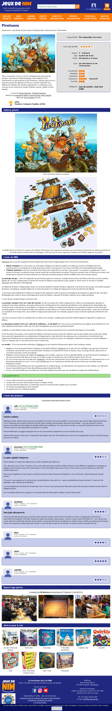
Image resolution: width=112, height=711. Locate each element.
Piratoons (6, 262)
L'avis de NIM (16, 30)
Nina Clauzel (46, 95)
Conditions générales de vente (40, 700)
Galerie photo (6, 30)
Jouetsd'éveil (43, 17)
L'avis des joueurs (13, 395)
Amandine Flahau (21, 95)
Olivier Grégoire (25, 93)
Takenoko (28, 639)
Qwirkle (101, 639)
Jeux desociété (7, 17)
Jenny (16, 551)
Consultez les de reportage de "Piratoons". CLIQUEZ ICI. (56, 592)
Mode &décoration (73, 17)
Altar (16, 532)
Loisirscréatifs (31, 17)
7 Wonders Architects (65, 640)
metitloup (18, 502)
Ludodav (17, 570)
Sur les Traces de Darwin (10, 640)
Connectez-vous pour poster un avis (56, 400)
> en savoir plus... (40, 702)
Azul (10, 662)
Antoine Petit (34, 95)
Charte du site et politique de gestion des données (40, 698)
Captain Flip (83, 639)
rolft (16, 406)
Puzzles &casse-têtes (90, 17)
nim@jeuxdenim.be (90, 699)
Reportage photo (38, 30)
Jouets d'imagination (57, 17)
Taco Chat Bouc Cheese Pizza (28, 663)
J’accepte (56, 708)
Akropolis (65, 662)
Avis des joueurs (26, 30)
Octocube (47, 639)
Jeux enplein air (104, 17)
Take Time (47, 662)
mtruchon (18, 447)
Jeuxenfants (18, 17)
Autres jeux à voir (50, 30)
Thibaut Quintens (39, 93)
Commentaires (61, 30)
